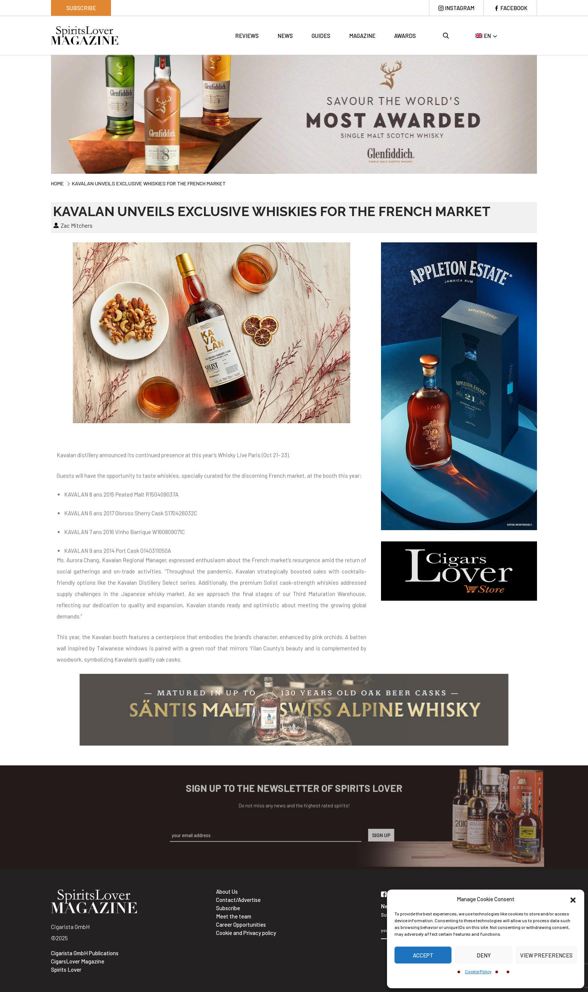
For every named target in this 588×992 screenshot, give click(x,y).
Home (57, 183)
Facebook (514, 8)
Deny (484, 955)
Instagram (459, 8)
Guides (321, 35)
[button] (573, 899)
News (285, 35)
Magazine (362, 35)
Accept (423, 955)
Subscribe (81, 8)
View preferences (546, 955)
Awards (405, 35)
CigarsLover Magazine (77, 961)
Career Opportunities (241, 924)
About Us (227, 891)
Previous (45, 113)
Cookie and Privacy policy (246, 932)
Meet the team (233, 916)
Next (542, 113)
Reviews (247, 35)
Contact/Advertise (238, 899)
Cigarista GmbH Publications (84, 953)
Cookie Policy (478, 971)
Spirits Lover (66, 969)
